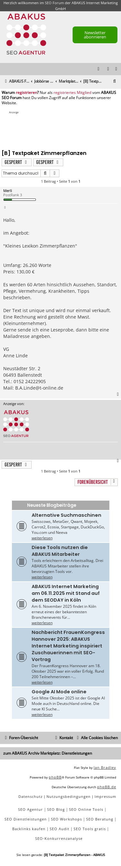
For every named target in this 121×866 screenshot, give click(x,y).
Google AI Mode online (59, 691)
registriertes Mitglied (72, 92)
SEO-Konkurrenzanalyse (59, 838)
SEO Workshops (66, 819)
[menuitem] (116, 69)
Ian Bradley (105, 767)
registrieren (26, 92)
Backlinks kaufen (28, 828)
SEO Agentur (30, 809)
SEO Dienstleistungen (26, 819)
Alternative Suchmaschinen (66, 515)
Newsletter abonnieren (95, 35)
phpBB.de (106, 786)
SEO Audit (59, 828)
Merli (7, 190)
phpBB (55, 777)
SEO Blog (56, 809)
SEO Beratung (99, 819)
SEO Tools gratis (90, 828)
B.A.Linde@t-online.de (39, 388)
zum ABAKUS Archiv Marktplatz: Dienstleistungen (47, 753)
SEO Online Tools (86, 809)
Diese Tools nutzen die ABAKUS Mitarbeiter (60, 550)
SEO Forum (54, 2)
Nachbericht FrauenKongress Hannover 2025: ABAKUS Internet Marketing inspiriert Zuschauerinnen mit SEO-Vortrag (68, 646)
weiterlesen (42, 538)
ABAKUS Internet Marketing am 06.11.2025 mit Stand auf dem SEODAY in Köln (66, 593)
